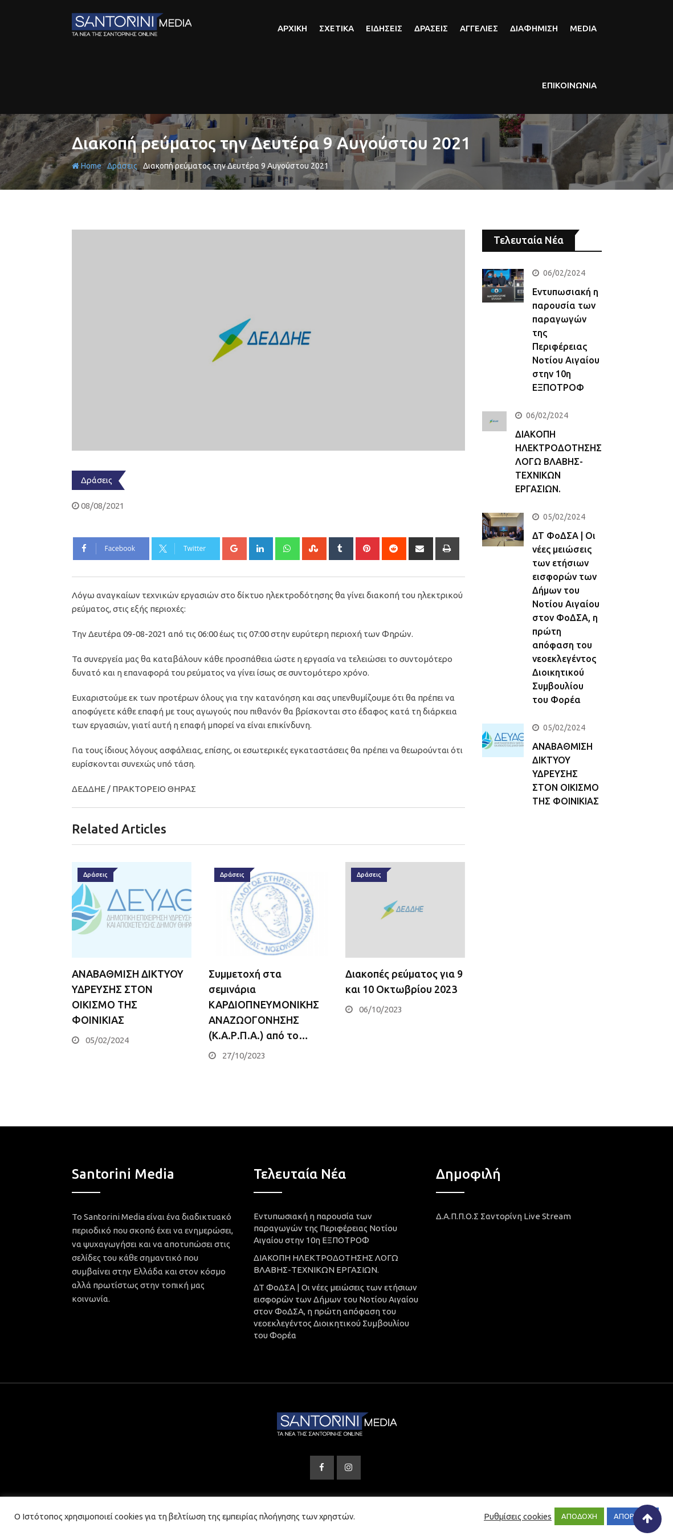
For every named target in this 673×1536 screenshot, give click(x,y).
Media (583, 28)
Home (86, 165)
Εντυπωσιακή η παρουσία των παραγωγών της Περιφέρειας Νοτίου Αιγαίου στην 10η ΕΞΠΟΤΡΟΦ (325, 1228)
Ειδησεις (384, 28)
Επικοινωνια (569, 85)
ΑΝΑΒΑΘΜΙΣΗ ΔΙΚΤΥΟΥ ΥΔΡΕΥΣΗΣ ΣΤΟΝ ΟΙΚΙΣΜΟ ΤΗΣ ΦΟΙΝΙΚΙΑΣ (565, 773)
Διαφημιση (534, 28)
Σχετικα (336, 28)
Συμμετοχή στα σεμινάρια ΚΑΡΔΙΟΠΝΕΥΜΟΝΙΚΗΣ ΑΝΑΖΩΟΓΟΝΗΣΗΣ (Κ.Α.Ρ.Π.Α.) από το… (264, 1004)
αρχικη (292, 28)
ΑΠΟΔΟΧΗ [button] (579, 1516)
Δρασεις (431, 28)
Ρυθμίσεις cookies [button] (518, 1516)
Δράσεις (122, 165)
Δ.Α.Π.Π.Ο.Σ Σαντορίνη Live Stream (503, 1216)
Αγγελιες (479, 28)
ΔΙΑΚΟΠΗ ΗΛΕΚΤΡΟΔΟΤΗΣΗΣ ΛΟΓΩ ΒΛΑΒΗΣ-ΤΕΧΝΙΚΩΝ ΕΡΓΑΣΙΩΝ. (558, 461)
